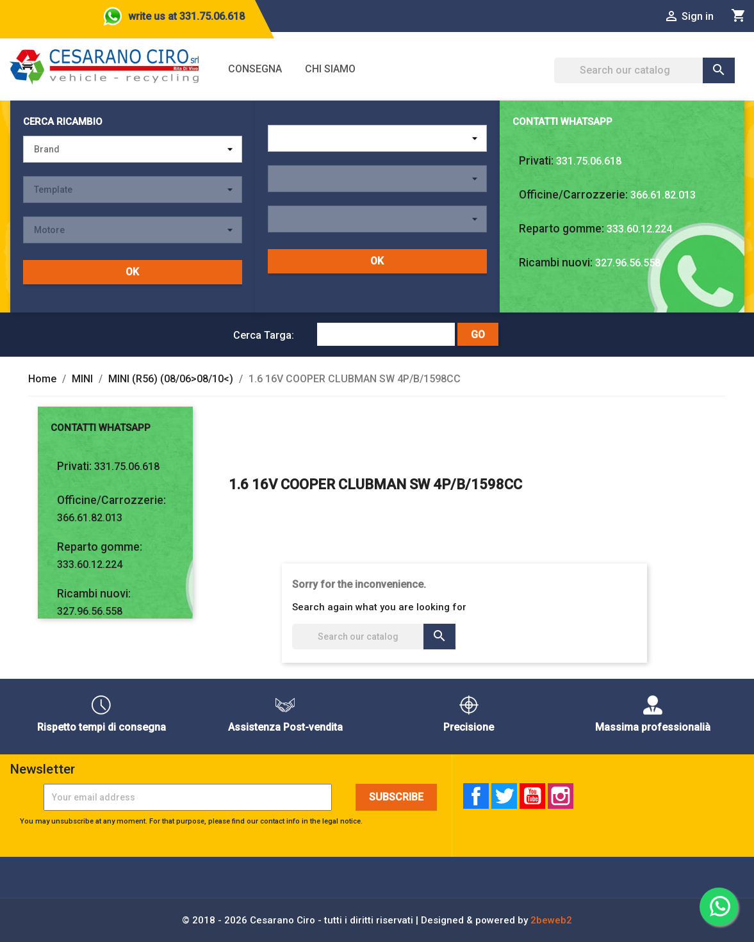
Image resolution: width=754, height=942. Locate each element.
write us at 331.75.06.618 (186, 16)
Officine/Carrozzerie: (573, 194)
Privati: (536, 160)
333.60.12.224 (639, 229)
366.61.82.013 (663, 195)
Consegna (255, 69)
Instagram (560, 796)
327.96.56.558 (627, 263)
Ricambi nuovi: (556, 262)
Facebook (476, 796)
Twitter (504, 796)
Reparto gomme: (561, 228)
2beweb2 (551, 920)
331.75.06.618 (588, 161)
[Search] (644, 70)
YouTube (532, 796)
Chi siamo (330, 69)
